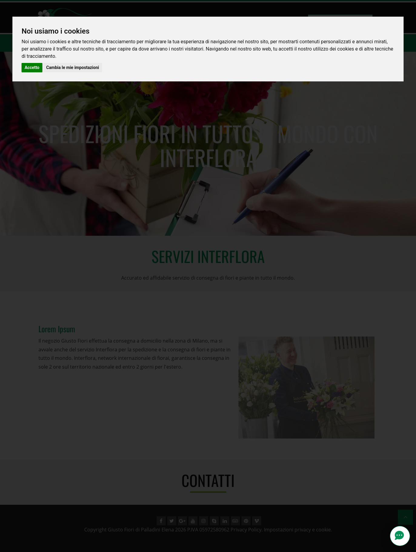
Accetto (32, 67)
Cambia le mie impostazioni (72, 67)
